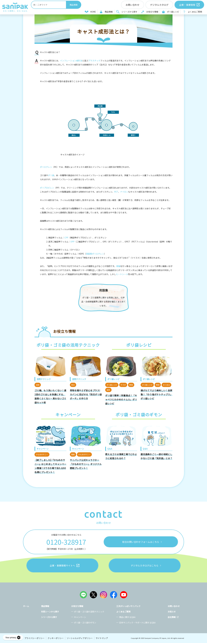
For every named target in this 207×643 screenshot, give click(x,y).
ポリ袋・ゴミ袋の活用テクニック (89, 611)
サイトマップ (102, 638)
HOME (93, 11)
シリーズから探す (129, 11)
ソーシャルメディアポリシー (80, 638)
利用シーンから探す (50, 611)
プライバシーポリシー (34, 638)
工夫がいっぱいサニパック (128, 606)
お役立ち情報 (152, 11)
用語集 (103, 290)
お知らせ (172, 611)
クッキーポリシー (56, 638)
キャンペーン (80, 617)
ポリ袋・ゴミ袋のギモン (85, 622)
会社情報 (172, 617)
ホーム (26, 606)
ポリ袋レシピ (173, 11)
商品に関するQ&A (127, 617)
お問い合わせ (174, 606)
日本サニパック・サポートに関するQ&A (137, 622)
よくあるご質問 (195, 11)
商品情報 (109, 11)
